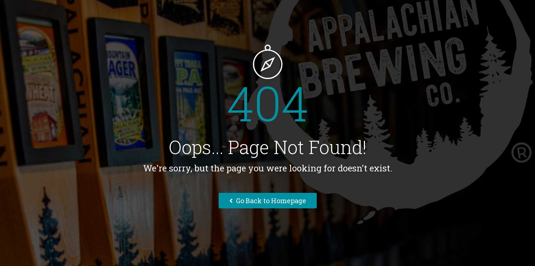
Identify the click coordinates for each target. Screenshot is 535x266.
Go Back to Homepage (267, 200)
